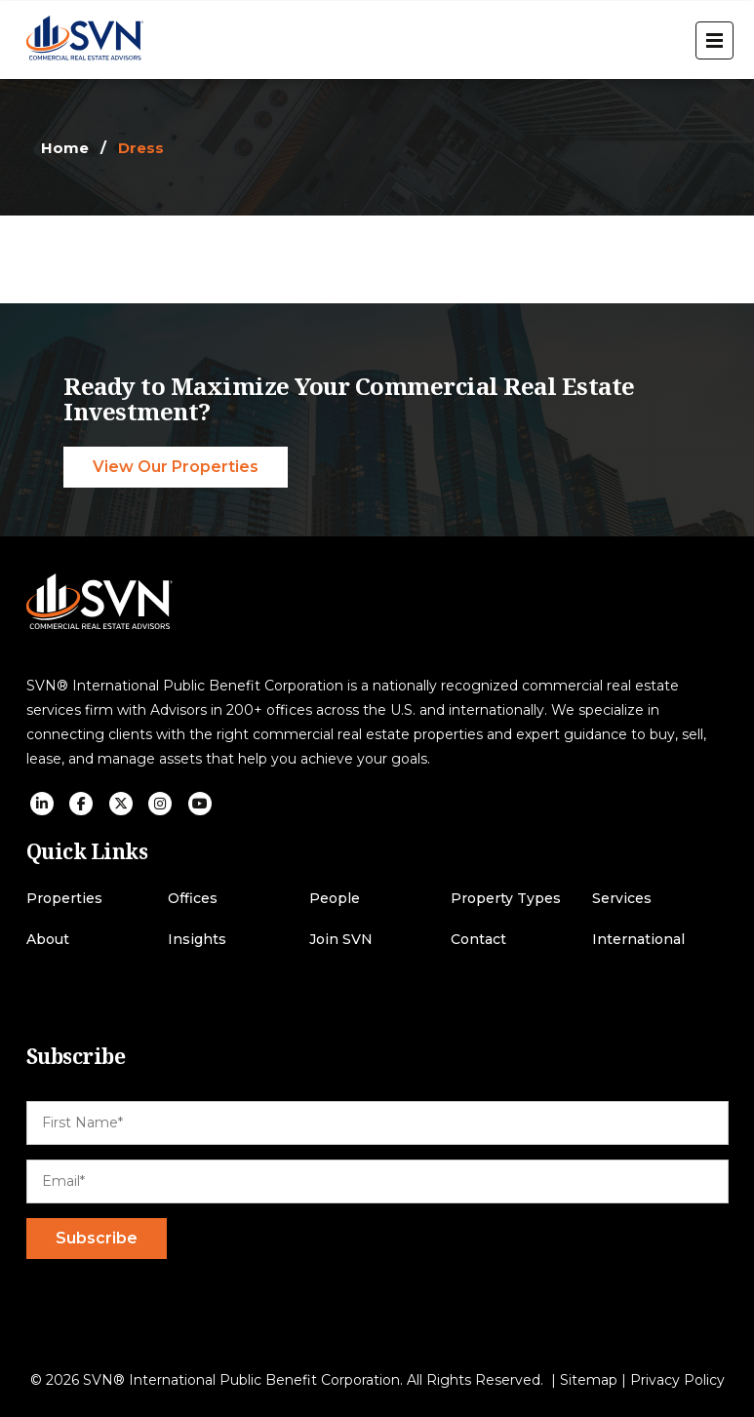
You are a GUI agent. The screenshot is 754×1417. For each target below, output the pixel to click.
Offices (193, 898)
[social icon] (42, 803)
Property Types (506, 898)
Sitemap (588, 1380)
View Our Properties (175, 466)
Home (65, 147)
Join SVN (341, 939)
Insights (197, 939)
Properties (64, 898)
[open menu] (714, 40)
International (638, 939)
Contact (478, 939)
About (47, 939)
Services (622, 898)
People (334, 898)
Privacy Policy (677, 1380)
